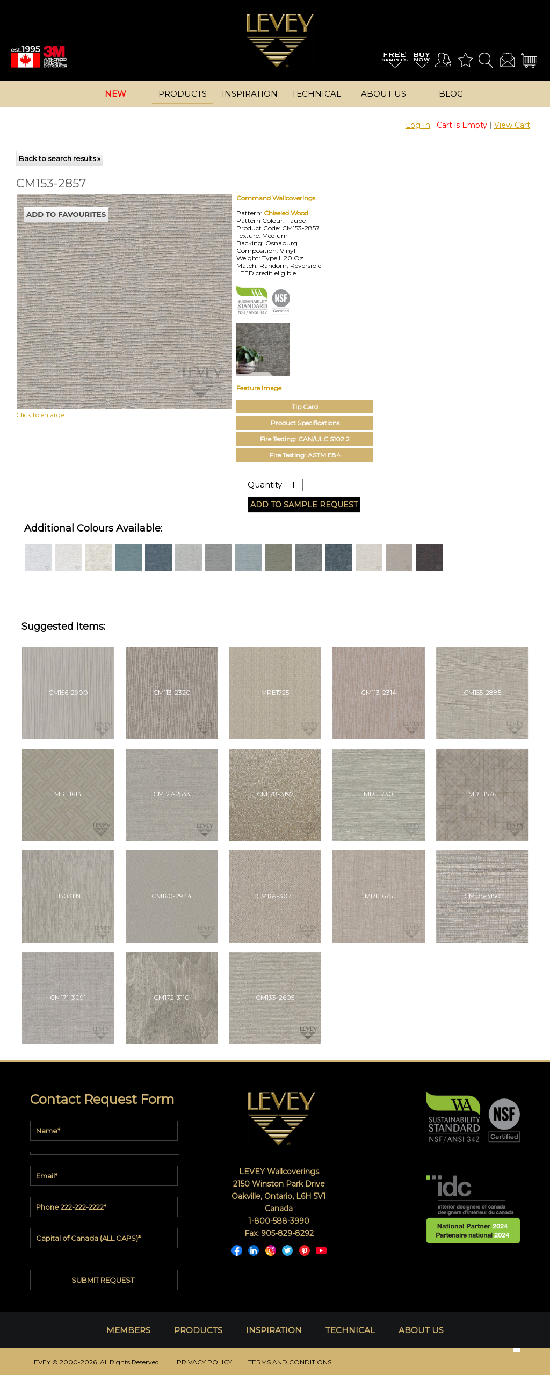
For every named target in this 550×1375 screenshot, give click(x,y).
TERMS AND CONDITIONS (289, 1362)
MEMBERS (128, 1330)
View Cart (512, 125)
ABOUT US (421, 1330)
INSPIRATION (274, 1330)
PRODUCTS (198, 1330)
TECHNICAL (350, 1330)
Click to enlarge (40, 415)
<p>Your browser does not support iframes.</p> (105, 288)
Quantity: (266, 485)
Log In (418, 125)
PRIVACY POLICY (204, 1362)
